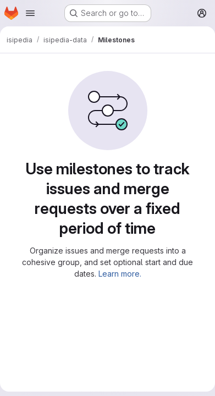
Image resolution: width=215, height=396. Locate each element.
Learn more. (119, 273)
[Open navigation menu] (30, 13)
